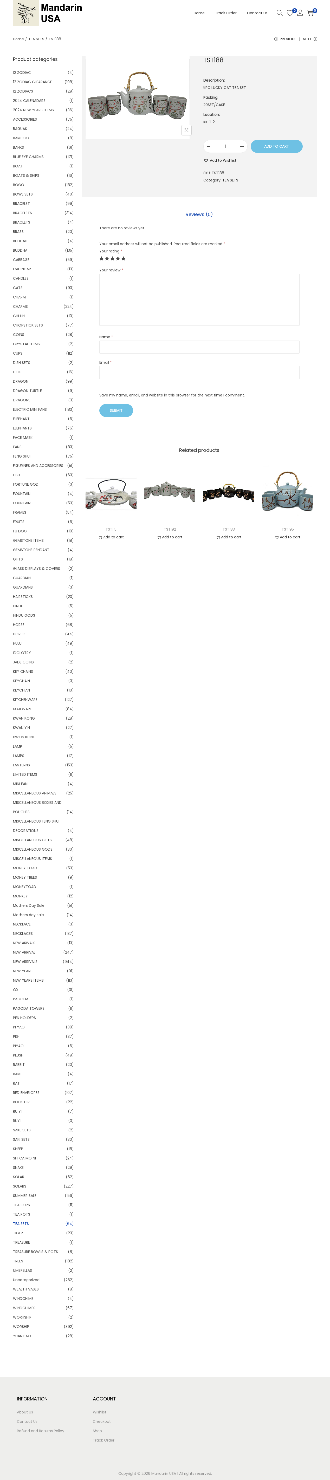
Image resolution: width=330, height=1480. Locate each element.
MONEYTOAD (24, 886)
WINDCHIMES (24, 1308)
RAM (17, 1074)
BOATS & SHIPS (26, 175)
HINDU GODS (24, 615)
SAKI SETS (21, 1139)
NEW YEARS (23, 971)
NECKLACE (22, 924)
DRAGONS (21, 400)
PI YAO (19, 1027)
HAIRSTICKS (23, 596)
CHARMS (20, 306)
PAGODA (20, 999)
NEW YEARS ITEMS (28, 980)
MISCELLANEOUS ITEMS (32, 858)
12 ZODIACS (23, 91)
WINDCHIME (23, 1298)
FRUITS (18, 521)
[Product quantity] (225, 146)
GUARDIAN (22, 578)
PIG (16, 1036)
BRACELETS (22, 213)
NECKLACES (23, 933)
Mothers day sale (28, 914)
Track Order (103, 1440)
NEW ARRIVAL (24, 952)
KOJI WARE (22, 709)
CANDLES (21, 278)
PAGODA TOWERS (28, 1008)
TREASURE (21, 1242)
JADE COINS (23, 662)
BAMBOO (21, 138)
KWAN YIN (21, 727)
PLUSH (18, 1055)
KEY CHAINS (23, 671)
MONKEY (20, 896)
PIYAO (18, 1045)
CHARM (19, 297)
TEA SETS (36, 39)
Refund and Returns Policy (40, 1430)
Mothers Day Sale (28, 905)
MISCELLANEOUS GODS (33, 849)
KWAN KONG (24, 718)
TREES (18, 1261)
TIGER (18, 1233)
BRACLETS (21, 222)
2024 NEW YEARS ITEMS (33, 110)
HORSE (18, 624)
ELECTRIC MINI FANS (30, 409)
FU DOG (20, 531)
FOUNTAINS (23, 503)
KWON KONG (24, 737)
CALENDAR (22, 269)
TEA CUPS (21, 1205)
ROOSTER (21, 1102)
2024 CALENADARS (29, 100)
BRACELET (21, 203)
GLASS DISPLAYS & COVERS (36, 568)
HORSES (20, 634)
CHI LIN (19, 315)
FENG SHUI (21, 456)
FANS (17, 446)
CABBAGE (21, 259)
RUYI (17, 1120)
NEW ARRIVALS (25, 961)
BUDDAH (20, 241)
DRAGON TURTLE (27, 390)
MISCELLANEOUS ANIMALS (34, 793)
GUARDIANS (23, 587)
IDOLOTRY (22, 652)
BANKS (18, 147)
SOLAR (18, 1176)
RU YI (17, 1111)
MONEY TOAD (25, 868)
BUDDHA (20, 250)
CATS (18, 287)
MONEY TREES (25, 877)
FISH (16, 475)
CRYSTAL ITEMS (26, 344)
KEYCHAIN (21, 680)
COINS (18, 334)
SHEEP (18, 1148)
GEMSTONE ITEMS (28, 540)
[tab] (199, 214)
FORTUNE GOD (25, 484)
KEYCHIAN (21, 690)
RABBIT (19, 1064)
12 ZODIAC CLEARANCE (32, 81)
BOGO (18, 184)
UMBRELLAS (22, 1270)
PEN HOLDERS (24, 1017)
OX (15, 989)
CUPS (17, 353)
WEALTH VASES (26, 1289)
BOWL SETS (23, 194)
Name (106, 337)
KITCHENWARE (25, 699)
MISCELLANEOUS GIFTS (32, 840)
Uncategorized (26, 1279)
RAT (16, 1083)
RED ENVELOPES (26, 1092)
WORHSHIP (22, 1317)
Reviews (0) (199, 214)
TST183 (229, 529)
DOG (17, 372)
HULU (17, 643)
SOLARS (19, 1186)
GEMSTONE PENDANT (31, 549)
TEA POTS (21, 1214)
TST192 (170, 529)
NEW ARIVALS (24, 943)
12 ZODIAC (22, 72)
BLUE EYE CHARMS (28, 156)
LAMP (17, 746)
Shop (97, 1430)
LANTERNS (21, 765)
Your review (111, 270)
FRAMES (19, 512)
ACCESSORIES (25, 119)
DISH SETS (21, 362)
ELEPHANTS (22, 428)
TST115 (111, 529)
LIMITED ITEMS (25, 774)
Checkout (102, 1421)
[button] (219, 160)
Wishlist (99, 1412)
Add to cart (276, 146)
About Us (25, 1412)
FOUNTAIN (21, 493)
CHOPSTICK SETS (28, 325)
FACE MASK (23, 437)
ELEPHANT (21, 418)
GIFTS (18, 559)
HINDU (18, 606)
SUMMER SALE (24, 1195)
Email (105, 362)
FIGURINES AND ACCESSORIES (38, 465)
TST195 (288, 529)
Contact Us (27, 1421)
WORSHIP (21, 1326)
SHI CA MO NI (24, 1158)
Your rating (110, 251)
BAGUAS (20, 128)
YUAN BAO (22, 1336)
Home (18, 39)
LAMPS (18, 755)
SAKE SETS (22, 1130)
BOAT (18, 166)
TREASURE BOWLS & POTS (35, 1251)
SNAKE (18, 1167)
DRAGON (20, 381)
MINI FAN (20, 783)
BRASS (18, 231)
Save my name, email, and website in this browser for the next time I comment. (172, 395)
